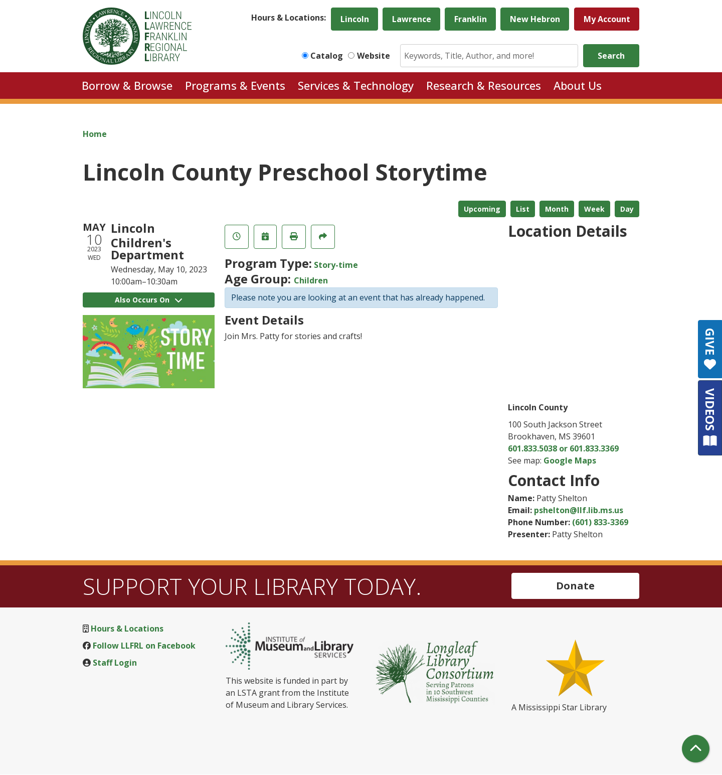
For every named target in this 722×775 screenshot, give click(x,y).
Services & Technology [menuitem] (356, 85)
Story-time (336, 264)
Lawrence (411, 19)
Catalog (326, 55)
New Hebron (535, 19)
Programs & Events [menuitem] (235, 85)
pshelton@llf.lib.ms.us (578, 510)
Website (373, 55)
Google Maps (570, 460)
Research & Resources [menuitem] (483, 85)
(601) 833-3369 (600, 522)
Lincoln (354, 19)
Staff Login (115, 662)
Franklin (470, 19)
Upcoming (482, 209)
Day (627, 209)
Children (311, 280)
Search (611, 55)
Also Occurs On (148, 299)
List (522, 209)
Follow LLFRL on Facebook (144, 645)
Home (95, 133)
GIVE (710, 349)
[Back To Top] (695, 748)
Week (594, 209)
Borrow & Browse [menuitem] (127, 85)
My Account (607, 19)
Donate (575, 585)
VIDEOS (710, 417)
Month (557, 209)
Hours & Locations (127, 628)
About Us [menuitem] (578, 85)
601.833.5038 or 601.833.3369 (563, 448)
